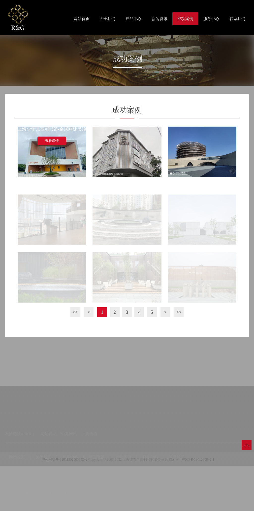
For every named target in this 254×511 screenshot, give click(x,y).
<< (75, 312)
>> (179, 312)
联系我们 (237, 19)
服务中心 (211, 19)
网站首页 (82, 19)
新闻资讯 (159, 19)
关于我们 (107, 19)
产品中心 (133, 19)
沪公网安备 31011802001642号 (64, 461)
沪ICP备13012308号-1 (198, 461)
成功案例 (185, 19)
